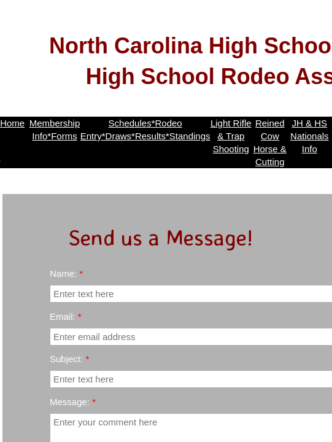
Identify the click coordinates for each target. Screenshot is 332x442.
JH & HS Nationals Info (309, 136)
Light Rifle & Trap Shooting (231, 136)
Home (12, 123)
